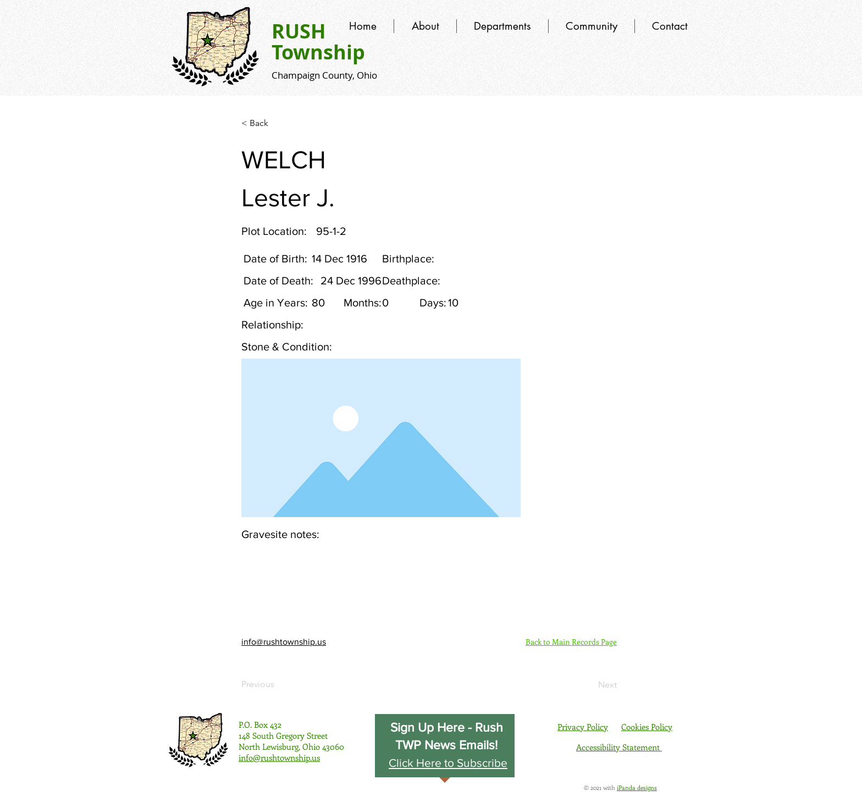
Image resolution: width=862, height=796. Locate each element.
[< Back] (277, 123)
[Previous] (277, 684)
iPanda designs (637, 787)
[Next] (589, 685)
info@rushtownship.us (283, 641)
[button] (448, 762)
